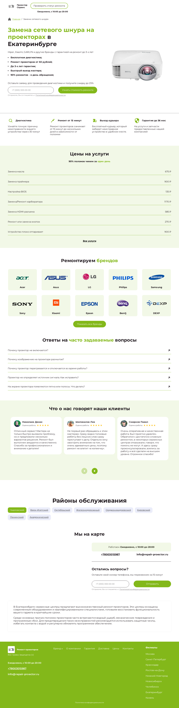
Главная (16, 19)
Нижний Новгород (157, 676)
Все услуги (89, 241)
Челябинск (152, 686)
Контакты (102, 11)
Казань (150, 697)
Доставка (103, 648)
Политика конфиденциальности (89, 702)
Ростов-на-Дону (155, 670)
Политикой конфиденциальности (51, 95)
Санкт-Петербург (156, 659)
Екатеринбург (154, 692)
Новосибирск (154, 681)
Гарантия (89, 648)
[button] (95, 471)
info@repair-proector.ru (152, 554)
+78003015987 (82, 4)
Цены (91, 11)
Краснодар (152, 665)
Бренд (62, 11)
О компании (77, 11)
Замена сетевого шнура (35, 19)
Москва (150, 654)
